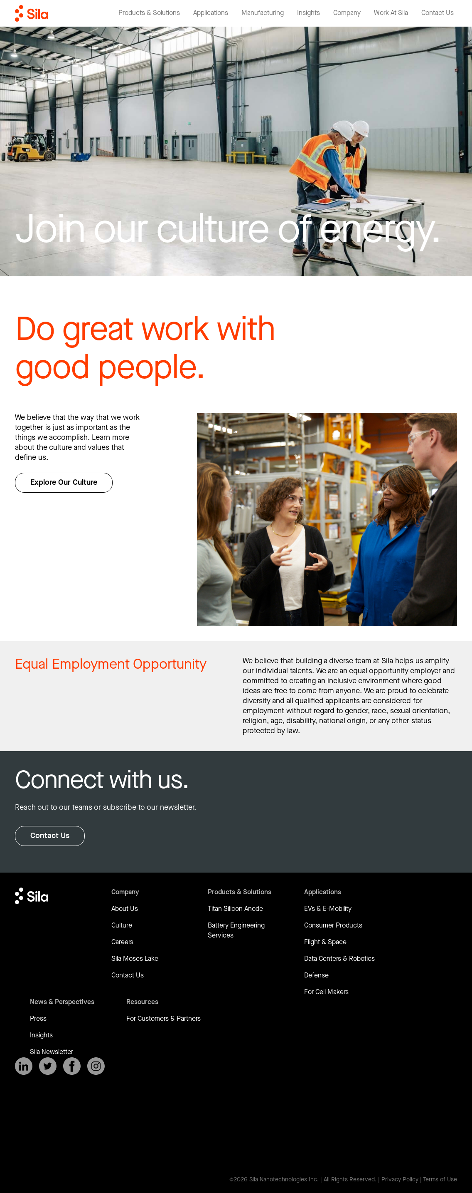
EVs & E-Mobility (328, 909)
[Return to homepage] (31, 13)
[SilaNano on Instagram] (96, 1066)
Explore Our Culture (63, 482)
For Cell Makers (326, 992)
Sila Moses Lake (134, 959)
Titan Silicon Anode (235, 909)
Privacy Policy (399, 1179)
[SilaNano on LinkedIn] (23, 1066)
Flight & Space (325, 942)
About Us (124, 909)
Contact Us (49, 836)
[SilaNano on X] (48, 1066)
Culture (121, 926)
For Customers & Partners (163, 1019)
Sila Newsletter (51, 1052)
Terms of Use (440, 1179)
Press (38, 1019)
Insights (41, 1035)
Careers (122, 942)
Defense (316, 976)
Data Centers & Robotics (339, 959)
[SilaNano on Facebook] (72, 1066)
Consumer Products (333, 926)
